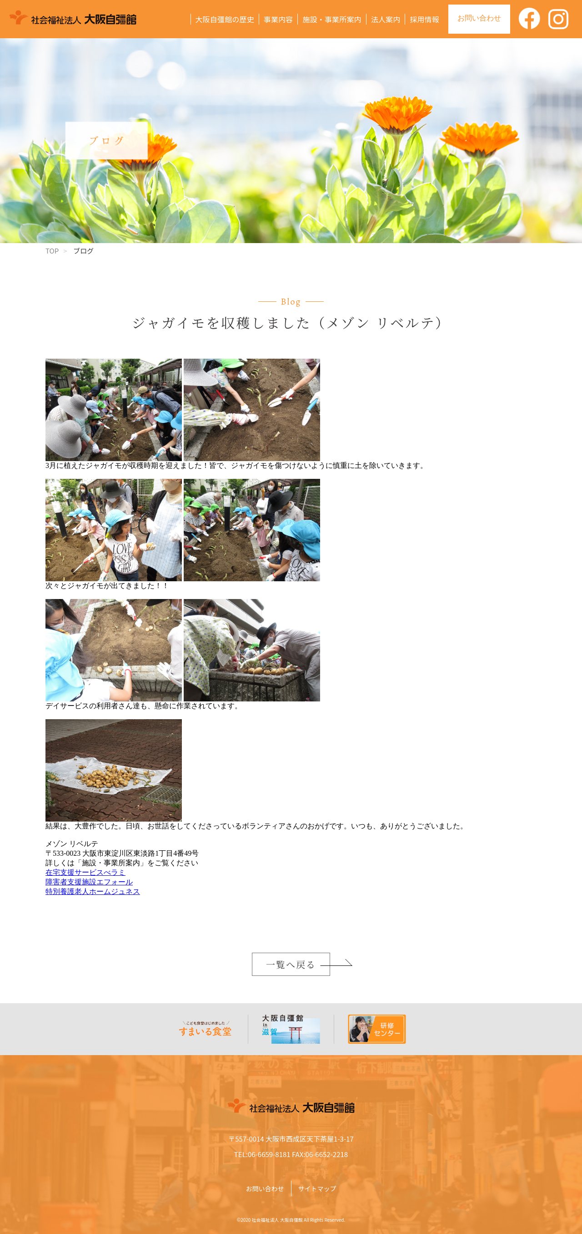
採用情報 (424, 19)
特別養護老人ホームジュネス (92, 891)
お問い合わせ (479, 18)
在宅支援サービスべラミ (85, 872)
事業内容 (278, 19)
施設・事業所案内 (331, 19)
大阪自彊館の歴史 (225, 19)
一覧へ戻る (291, 964)
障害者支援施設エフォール (89, 882)
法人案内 (386, 19)
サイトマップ (317, 1188)
